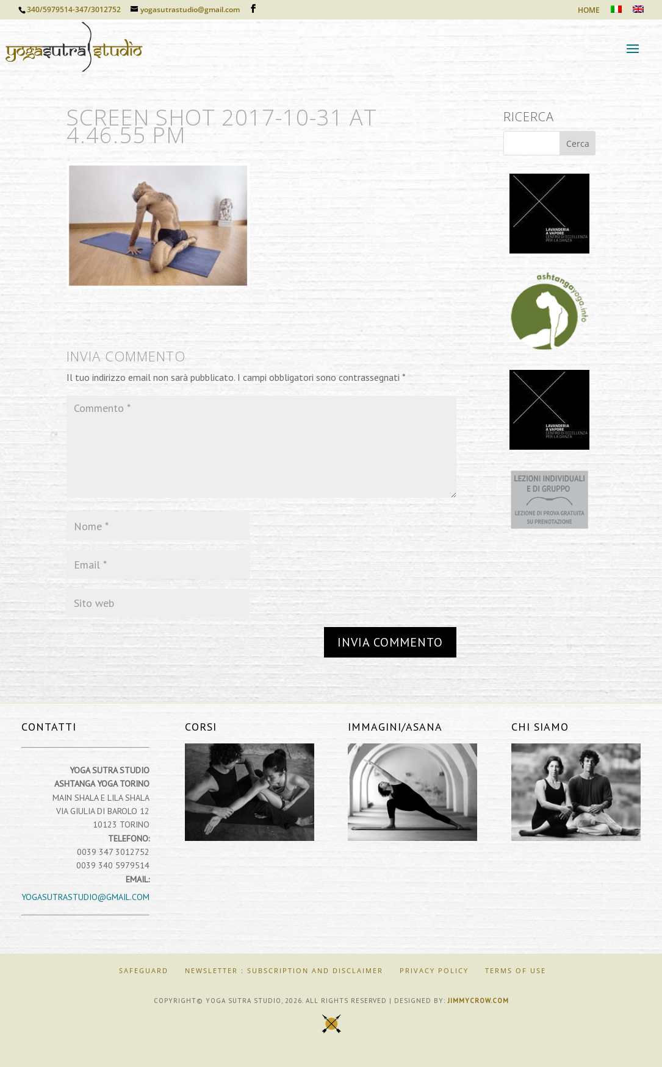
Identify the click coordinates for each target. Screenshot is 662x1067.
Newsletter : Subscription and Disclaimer (284, 970)
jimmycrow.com (478, 1000)
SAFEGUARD (143, 970)
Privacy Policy (434, 970)
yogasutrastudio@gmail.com (85, 897)
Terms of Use (515, 970)
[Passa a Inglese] (638, 12)
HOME (589, 11)
